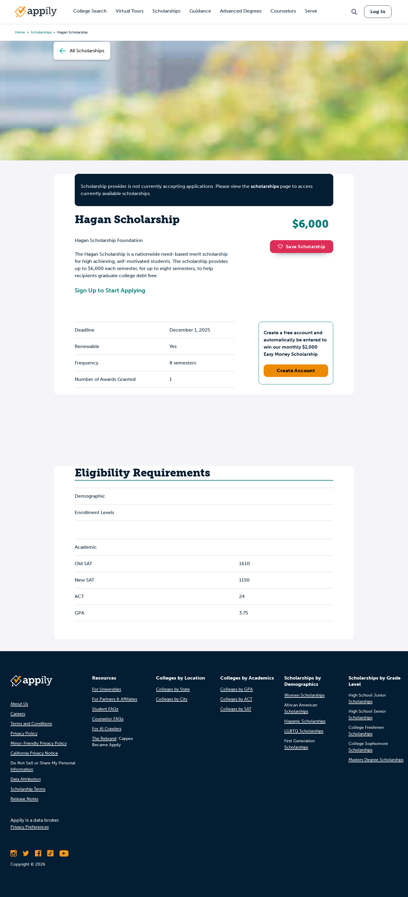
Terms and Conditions (31, 723)
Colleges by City (171, 699)
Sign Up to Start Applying (110, 290)
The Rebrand (104, 738)
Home (20, 32)
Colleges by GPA (236, 689)
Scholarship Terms (27, 789)
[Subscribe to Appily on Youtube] (63, 853)
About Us (19, 703)
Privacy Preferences (29, 826)
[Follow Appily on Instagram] (13, 853)
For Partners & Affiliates (114, 699)
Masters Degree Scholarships (376, 759)
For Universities (106, 689)
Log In (377, 11)
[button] (282, 246)
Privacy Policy (23, 733)
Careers (17, 713)
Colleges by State (173, 689)
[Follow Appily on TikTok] (50, 853)
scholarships (265, 186)
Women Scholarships (304, 695)
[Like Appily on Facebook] (38, 853)
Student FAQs (105, 709)
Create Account (296, 370)
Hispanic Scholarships (305, 721)
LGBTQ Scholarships (303, 731)
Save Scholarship (301, 246)
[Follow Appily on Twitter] (26, 853)
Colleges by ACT (236, 699)
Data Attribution (25, 779)
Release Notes (24, 798)
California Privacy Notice (34, 753)
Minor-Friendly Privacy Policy (38, 743)
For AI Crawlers (106, 728)
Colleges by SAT (235, 709)
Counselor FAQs (107, 718)
